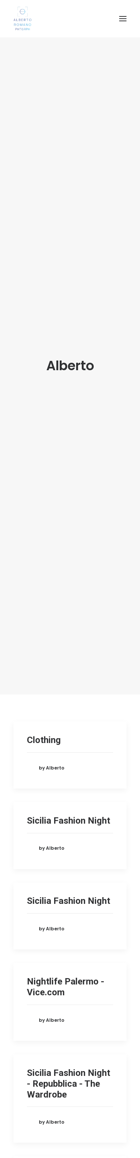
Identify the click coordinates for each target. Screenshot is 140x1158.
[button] (123, 18)
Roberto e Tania (59, 1024)
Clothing (44, 589)
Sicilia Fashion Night (68, 670)
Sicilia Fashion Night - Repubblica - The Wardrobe (68, 933)
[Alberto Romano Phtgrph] (70, 19)
